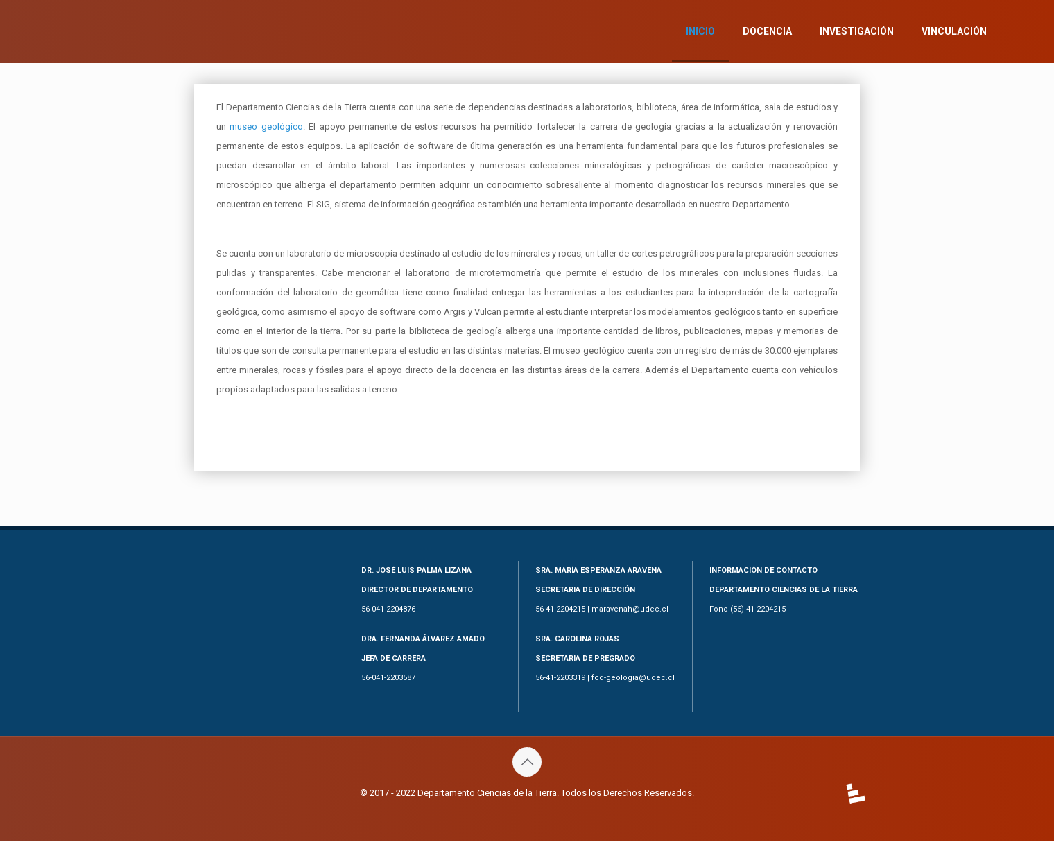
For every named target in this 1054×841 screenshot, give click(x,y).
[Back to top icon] (527, 762)
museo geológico (266, 126)
